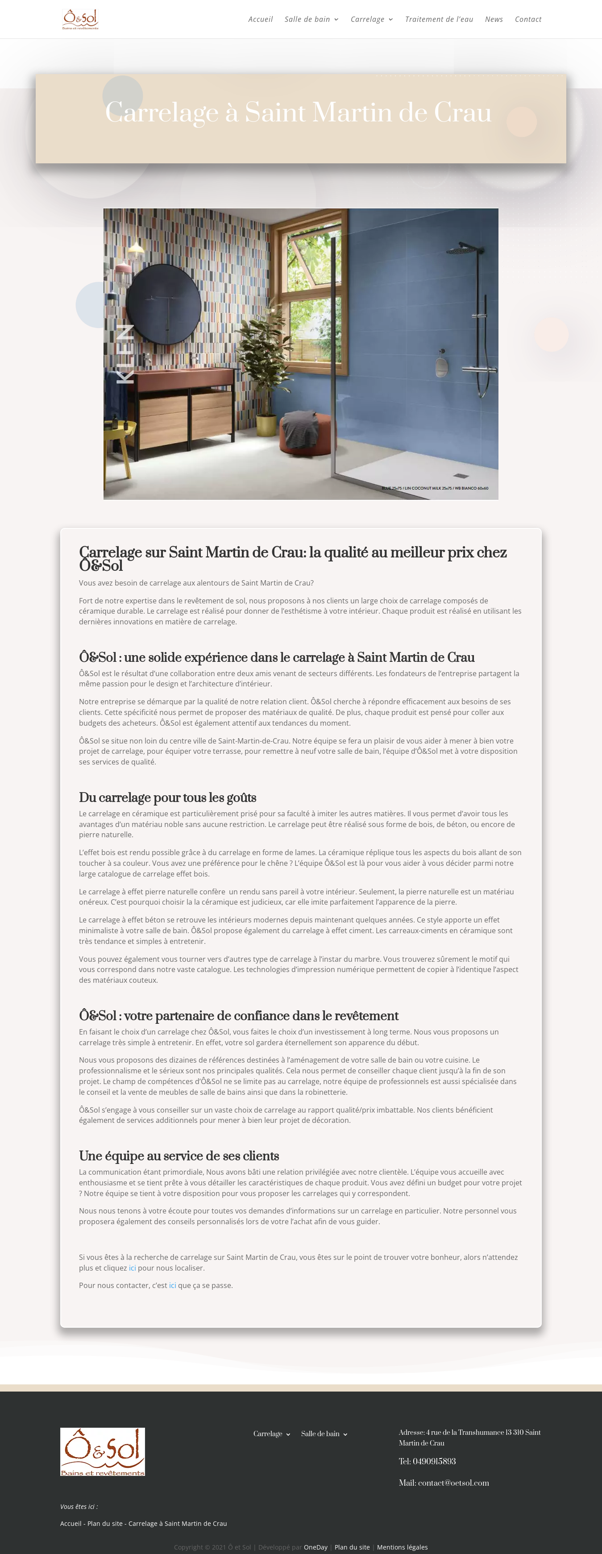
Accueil (261, 20)
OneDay (316, 1547)
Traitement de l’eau (439, 20)
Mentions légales (402, 1547)
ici (132, 1268)
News (494, 20)
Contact (528, 20)
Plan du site (105, 1523)
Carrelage (368, 20)
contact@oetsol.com (453, 1483)
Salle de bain (307, 20)
